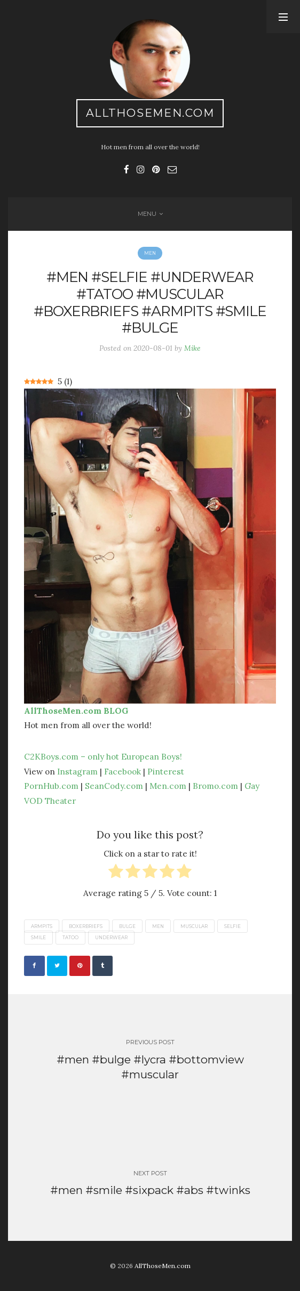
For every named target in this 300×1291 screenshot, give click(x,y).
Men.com (167, 785)
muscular (194, 926)
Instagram (77, 771)
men (158, 926)
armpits (41, 926)
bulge (127, 926)
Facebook (122, 771)
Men (150, 253)
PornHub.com (51, 785)
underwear (111, 937)
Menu (147, 213)
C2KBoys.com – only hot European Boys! (103, 756)
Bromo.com (215, 785)
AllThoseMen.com (150, 112)
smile (38, 937)
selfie (232, 926)
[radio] (115, 873)
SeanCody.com (114, 785)
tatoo (70, 937)
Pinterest (165, 771)
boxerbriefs (85, 926)
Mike (192, 348)
